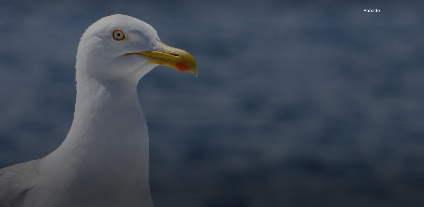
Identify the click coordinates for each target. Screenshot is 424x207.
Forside (372, 10)
